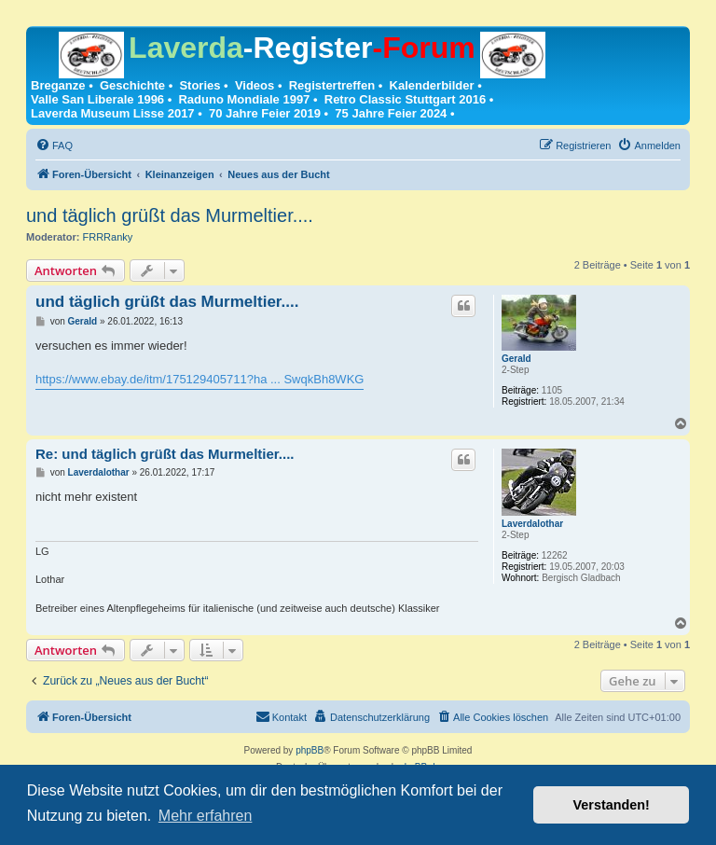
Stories (199, 85)
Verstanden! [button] (611, 804)
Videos (254, 85)
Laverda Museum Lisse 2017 (113, 113)
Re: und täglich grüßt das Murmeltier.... (165, 454)
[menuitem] (54, 145)
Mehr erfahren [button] (205, 816)
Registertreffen (332, 85)
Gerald (516, 358)
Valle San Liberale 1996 (97, 99)
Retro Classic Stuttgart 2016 (405, 99)
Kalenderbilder (432, 85)
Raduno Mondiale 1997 (244, 99)
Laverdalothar (532, 524)
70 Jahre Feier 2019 (265, 113)
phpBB (310, 750)
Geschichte (132, 85)
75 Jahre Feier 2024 (391, 113)
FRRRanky (108, 236)
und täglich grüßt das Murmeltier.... (169, 215)
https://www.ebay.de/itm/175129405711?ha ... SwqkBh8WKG (199, 379)
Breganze (58, 85)
